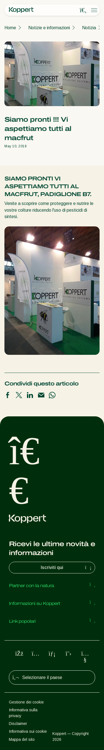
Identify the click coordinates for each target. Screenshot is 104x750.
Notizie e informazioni (49, 27)
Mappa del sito (22, 739)
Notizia (89, 27)
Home (10, 27)
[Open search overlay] (83, 10)
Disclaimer (18, 723)
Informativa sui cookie (28, 731)
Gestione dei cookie (26, 702)
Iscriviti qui (67, 567)
